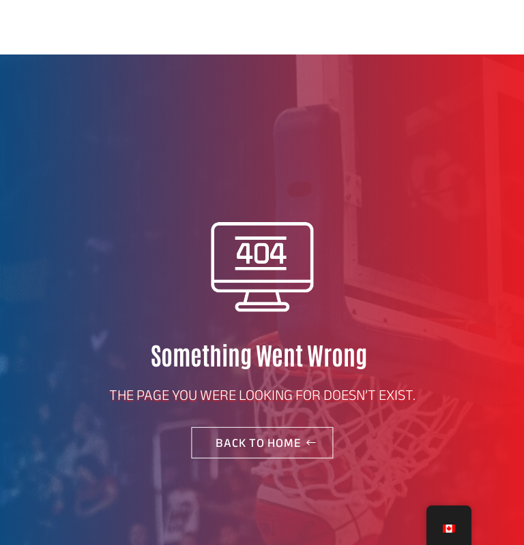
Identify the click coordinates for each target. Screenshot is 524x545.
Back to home (259, 442)
